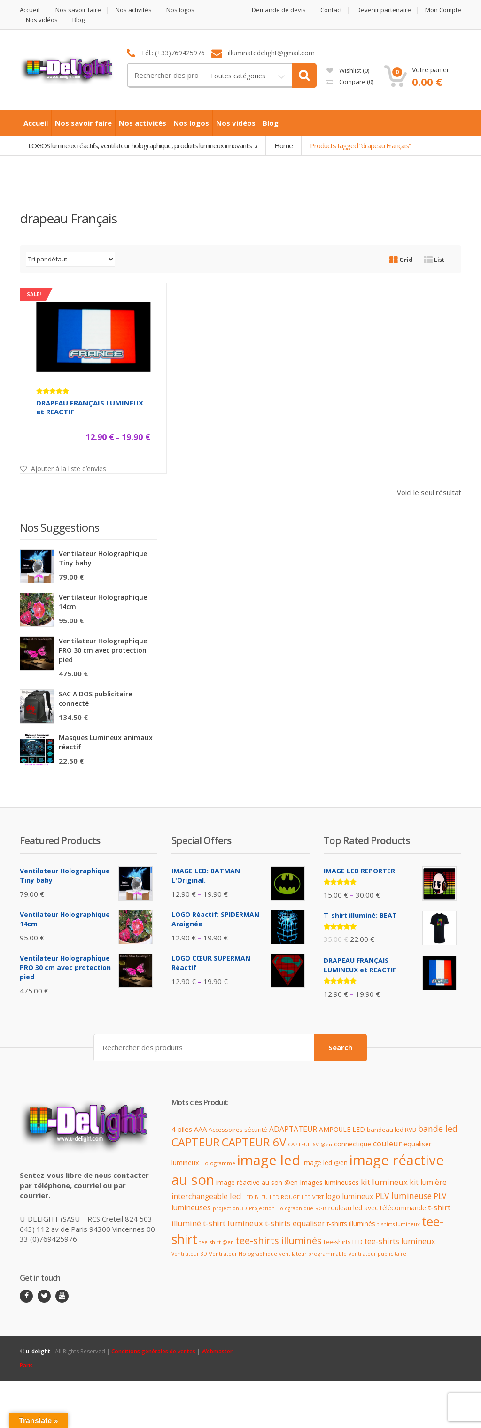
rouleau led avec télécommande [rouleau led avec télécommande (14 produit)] (377, 1207)
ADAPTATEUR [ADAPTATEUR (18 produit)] (293, 1129)
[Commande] (70, 259)
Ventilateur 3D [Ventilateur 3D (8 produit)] (189, 1254)
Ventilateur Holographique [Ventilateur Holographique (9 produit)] (243, 1253)
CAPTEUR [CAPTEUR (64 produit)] (195, 1142)
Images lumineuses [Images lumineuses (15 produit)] (329, 1182)
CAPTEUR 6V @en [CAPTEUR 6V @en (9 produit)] (310, 1144)
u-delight (39, 1351)
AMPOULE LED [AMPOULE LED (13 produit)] (342, 1129)
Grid (401, 259)
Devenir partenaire (384, 10)
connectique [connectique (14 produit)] (352, 1143)
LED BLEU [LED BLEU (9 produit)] (255, 1196)
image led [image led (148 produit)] (269, 1160)
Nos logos (180, 10)
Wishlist (347, 70)
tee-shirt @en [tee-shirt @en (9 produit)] (216, 1241)
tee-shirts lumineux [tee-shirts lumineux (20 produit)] (400, 1241)
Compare (349, 81)
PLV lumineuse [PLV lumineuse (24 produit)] (403, 1195)
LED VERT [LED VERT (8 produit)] (313, 1197)
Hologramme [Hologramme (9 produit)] (218, 1163)
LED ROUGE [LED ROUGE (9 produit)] (285, 1196)
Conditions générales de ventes (153, 1351)
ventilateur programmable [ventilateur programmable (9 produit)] (313, 1253)
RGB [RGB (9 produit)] (320, 1207)
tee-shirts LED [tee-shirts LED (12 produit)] (343, 1241)
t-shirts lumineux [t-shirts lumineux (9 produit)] (398, 1224)
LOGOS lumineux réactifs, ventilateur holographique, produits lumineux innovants (140, 145)
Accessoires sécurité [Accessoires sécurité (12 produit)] (238, 1129)
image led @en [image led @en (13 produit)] (325, 1162)
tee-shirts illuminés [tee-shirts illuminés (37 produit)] (279, 1239)
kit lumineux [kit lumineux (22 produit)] (384, 1181)
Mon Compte (443, 10)
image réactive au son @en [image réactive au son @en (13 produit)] (257, 1182)
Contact (331, 10)
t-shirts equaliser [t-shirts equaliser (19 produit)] (295, 1223)
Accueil (29, 10)
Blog (78, 19)
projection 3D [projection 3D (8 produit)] (230, 1208)
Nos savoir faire (78, 10)
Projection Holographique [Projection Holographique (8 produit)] (281, 1208)
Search (340, 1047)
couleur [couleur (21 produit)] (387, 1143)
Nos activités (134, 10)
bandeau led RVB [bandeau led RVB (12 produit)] (391, 1129)
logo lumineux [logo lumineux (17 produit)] (349, 1196)
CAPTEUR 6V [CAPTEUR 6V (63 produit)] (254, 1142)
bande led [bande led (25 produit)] (438, 1128)
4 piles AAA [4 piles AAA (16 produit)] (189, 1129)
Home (283, 145)
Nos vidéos (42, 19)
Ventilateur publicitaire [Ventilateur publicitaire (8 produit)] (377, 1254)
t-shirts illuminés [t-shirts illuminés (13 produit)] (351, 1223)
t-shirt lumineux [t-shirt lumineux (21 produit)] (233, 1223)
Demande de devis (279, 10)
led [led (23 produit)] (235, 1196)
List (434, 259)
